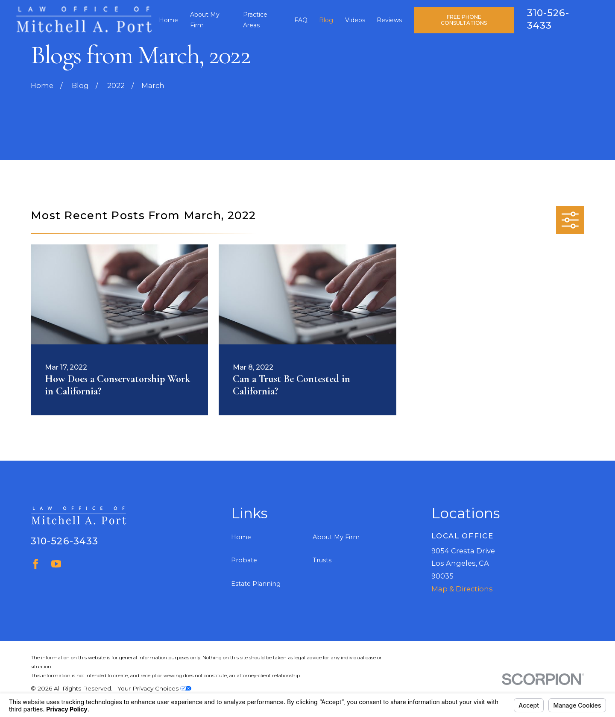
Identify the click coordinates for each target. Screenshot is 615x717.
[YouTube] (56, 564)
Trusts (322, 560)
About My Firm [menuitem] (205, 20)
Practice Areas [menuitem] (255, 20)
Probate (244, 560)
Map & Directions (462, 589)
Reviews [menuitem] (389, 20)
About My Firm (336, 537)
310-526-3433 (64, 541)
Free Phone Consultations (464, 20)
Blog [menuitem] (326, 20)
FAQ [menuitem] (301, 20)
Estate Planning (256, 584)
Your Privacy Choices (154, 688)
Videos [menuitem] (355, 20)
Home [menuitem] (168, 20)
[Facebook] (36, 564)
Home (241, 537)
